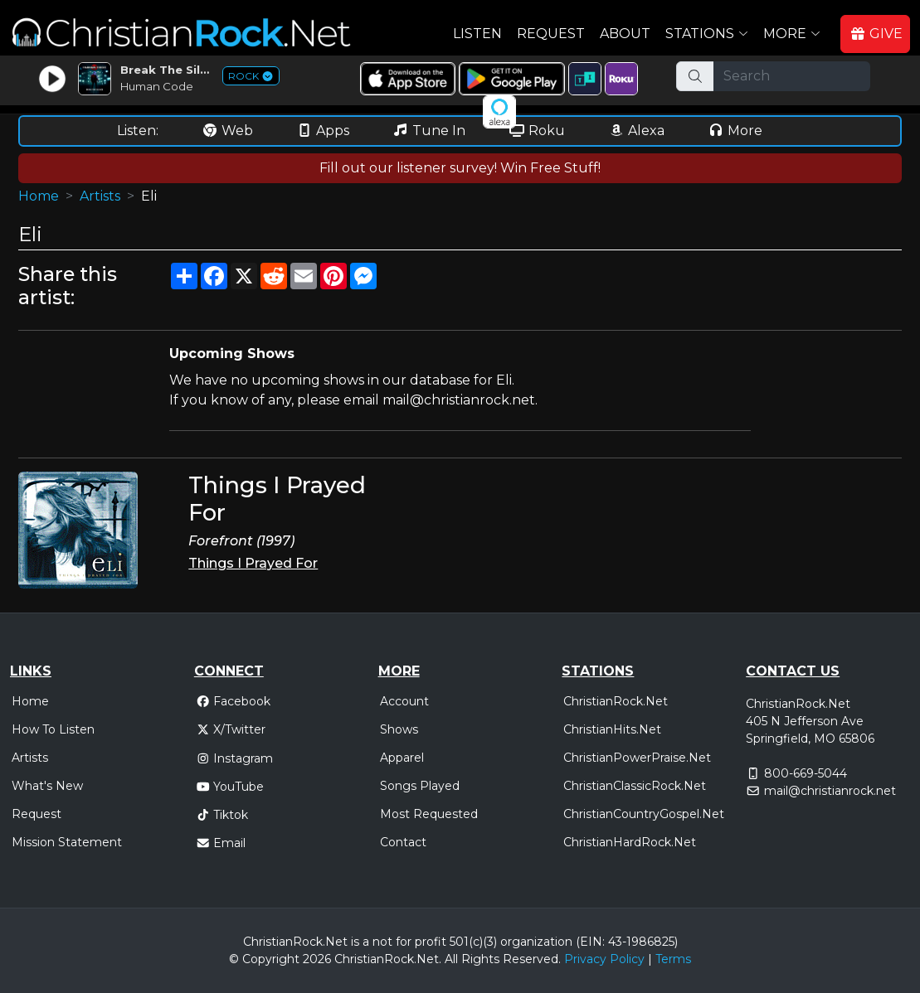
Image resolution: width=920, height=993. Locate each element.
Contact (403, 842)
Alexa (636, 130)
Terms (673, 959)
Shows (399, 729)
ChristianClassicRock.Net (634, 786)
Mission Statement (67, 842)
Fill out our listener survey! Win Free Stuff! (460, 168)
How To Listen (53, 729)
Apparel (402, 757)
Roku (537, 130)
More (735, 130)
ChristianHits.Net (612, 729)
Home (38, 196)
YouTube (230, 786)
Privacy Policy (604, 959)
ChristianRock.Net (615, 701)
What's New (47, 786)
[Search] (791, 76)
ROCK (251, 76)
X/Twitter (231, 729)
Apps (322, 130)
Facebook (233, 701)
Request (551, 33)
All (451, 959)
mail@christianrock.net (830, 790)
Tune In (428, 130)
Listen (477, 33)
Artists (100, 196)
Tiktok (222, 815)
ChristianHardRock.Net (629, 842)
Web (227, 130)
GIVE (876, 33)
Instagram (235, 758)
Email (221, 843)
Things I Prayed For (253, 563)
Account (404, 701)
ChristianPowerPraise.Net (637, 757)
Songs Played (420, 786)
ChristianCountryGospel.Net (643, 814)
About (625, 33)
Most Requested (429, 814)
